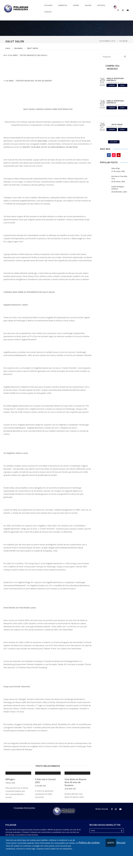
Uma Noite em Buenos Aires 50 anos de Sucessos (75, 775)
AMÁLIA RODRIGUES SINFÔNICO (115, 72)
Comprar (112, 78)
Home (7, 41)
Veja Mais (113, 134)
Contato (101, 5)
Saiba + (122, 78)
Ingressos (48, 5)
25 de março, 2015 (107, 34)
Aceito (110, 843)
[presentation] (109, 834)
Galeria (74, 5)
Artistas (87, 5)
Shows (62, 5)
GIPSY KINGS (117, 117)
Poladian (34, 5)
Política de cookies (89, 842)
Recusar (121, 842)
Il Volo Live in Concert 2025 (45, 774)
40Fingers (10, 772)
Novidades (18, 41)
